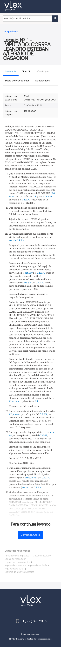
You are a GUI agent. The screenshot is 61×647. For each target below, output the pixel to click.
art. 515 (27, 282)
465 (10, 414)
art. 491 (25, 487)
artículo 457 (31, 477)
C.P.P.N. (26, 199)
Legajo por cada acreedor (17, 562)
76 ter (11, 401)
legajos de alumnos (14, 565)
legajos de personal (14, 568)
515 (45, 196)
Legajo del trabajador (15, 559)
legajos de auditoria (37, 565)
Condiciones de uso (30, 634)
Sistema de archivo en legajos (19, 572)
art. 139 (29, 272)
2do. (50, 196)
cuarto (18, 401)
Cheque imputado (42, 555)
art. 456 (12, 240)
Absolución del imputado (17, 555)
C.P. (35, 196)
